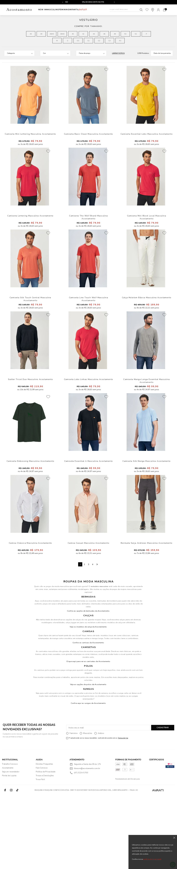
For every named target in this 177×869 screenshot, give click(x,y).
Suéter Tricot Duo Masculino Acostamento (30, 426)
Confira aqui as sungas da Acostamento (88, 777)
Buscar (141, 9)
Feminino (70, 9)
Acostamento (7, 841)
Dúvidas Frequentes (44, 837)
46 (104, 34)
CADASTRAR (163, 801)
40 (73, 34)
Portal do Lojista (9, 849)
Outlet (94, 9)
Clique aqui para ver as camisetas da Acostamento (88, 735)
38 (41, 34)
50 (125, 34)
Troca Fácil (40, 853)
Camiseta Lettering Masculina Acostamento (30, 238)
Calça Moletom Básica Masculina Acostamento (146, 332)
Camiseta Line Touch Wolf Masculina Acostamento (88, 332)
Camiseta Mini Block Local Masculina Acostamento (146, 238)
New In (42, 9)
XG (120, 41)
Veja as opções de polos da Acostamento (88, 758)
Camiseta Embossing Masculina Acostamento (30, 520)
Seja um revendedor (10, 845)
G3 (109, 41)
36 (31, 34)
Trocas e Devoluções (45, 849)
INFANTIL (82, 9)
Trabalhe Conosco (10, 837)
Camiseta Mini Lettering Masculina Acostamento (30, 144)
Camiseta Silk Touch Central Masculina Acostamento (30, 334)
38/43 (52, 34)
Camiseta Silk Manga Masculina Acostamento (147, 520)
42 (83, 34)
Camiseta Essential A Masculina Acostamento (88, 520)
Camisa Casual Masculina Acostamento (88, 614)
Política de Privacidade (45, 845)
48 (115, 34)
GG (78, 41)
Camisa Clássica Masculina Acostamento (30, 614)
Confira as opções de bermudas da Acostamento (88, 684)
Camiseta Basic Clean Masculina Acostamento (88, 144)
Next (97, 638)
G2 (99, 41)
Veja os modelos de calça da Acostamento (88, 700)
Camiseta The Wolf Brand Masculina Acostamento (88, 238)
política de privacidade (152, 859)
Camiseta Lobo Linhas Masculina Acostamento (88, 426)
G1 (88, 41)
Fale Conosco (42, 841)
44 (94, 34)
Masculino (55, 9)
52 (136, 34)
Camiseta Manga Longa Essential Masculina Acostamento (146, 428)
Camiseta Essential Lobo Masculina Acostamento (147, 144)
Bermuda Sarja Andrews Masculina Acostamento (146, 614)
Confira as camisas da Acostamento (88, 716)
